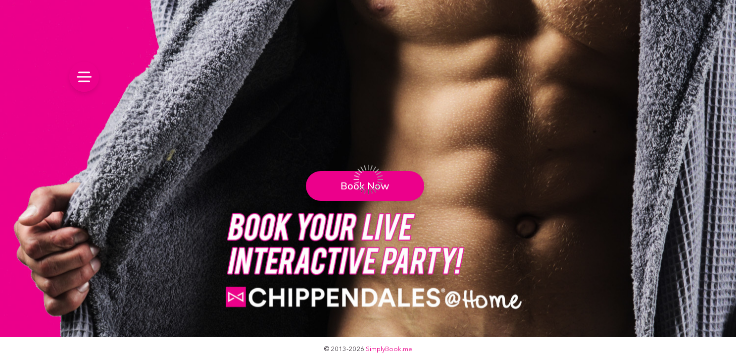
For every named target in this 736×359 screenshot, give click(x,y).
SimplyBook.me (389, 349)
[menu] (84, 77)
